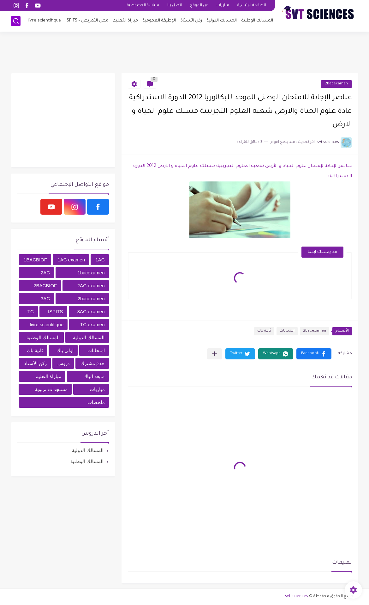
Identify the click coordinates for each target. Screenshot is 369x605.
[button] (313, 353)
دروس (63, 363)
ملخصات (96, 402)
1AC (99, 259)
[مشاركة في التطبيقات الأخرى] (214, 353)
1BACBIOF (35, 259)
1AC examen (71, 259)
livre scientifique (44, 20)
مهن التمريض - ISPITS (87, 20)
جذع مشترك (92, 363)
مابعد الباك (93, 376)
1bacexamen (91, 272)
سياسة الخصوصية (143, 5)
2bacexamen (336, 84)
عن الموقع (199, 5)
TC (30, 311)
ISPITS (55, 311)
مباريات (223, 5)
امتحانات (287, 331)
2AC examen (91, 285)
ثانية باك (264, 331)
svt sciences (296, 596)
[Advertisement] (185, 52)
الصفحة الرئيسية (251, 5)
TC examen (92, 324)
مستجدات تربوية (51, 389)
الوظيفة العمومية (159, 20)
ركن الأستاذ (191, 20)
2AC (45, 272)
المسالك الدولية (222, 20)
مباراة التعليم (125, 20)
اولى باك (65, 350)
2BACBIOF (45, 285)
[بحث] (16, 21)
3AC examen (91, 311)
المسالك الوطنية (257, 20)
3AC (45, 298)
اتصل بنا (174, 5)
